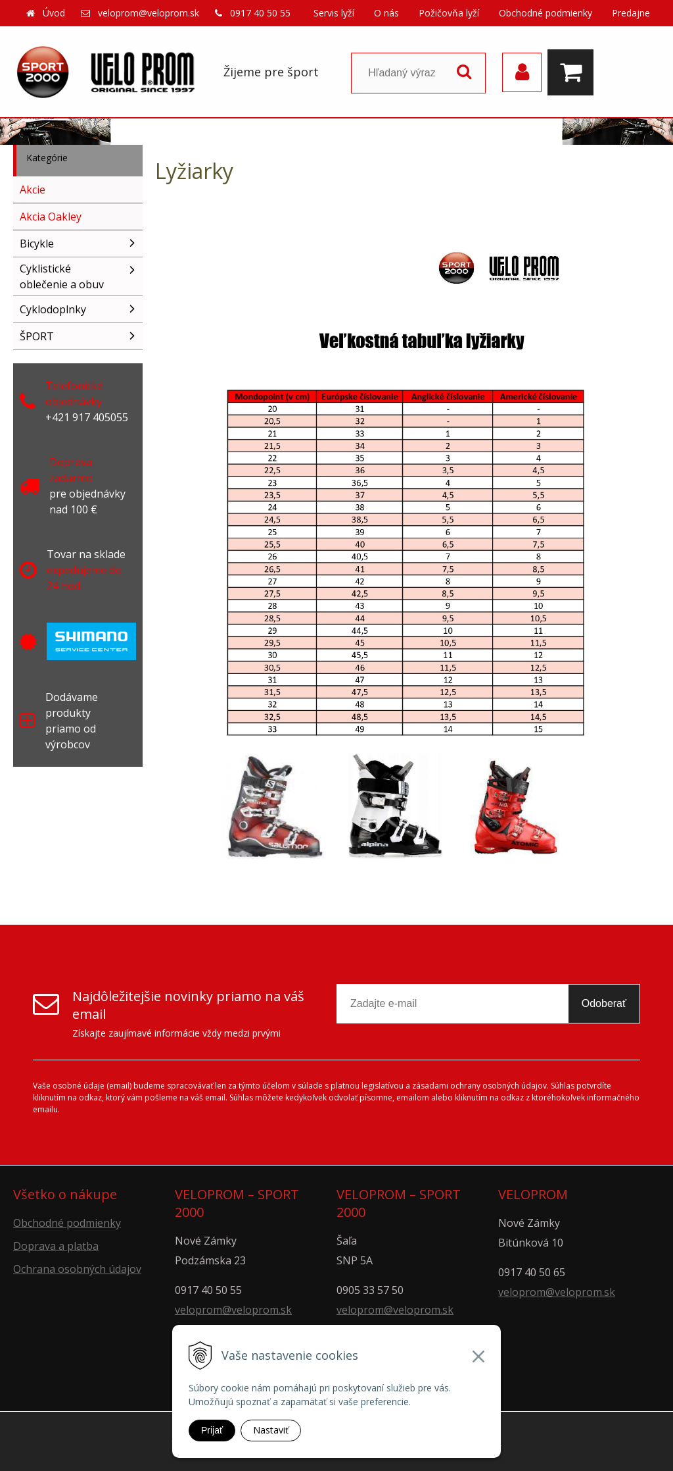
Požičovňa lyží (449, 13)
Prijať (212, 1430)
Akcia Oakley (50, 216)
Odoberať (604, 1003)
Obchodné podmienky (545, 13)
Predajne (631, 13)
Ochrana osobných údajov (77, 1269)
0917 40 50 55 (260, 13)
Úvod (54, 13)
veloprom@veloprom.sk (148, 13)
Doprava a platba (56, 1246)
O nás (386, 13)
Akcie (32, 189)
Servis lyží (333, 13)
